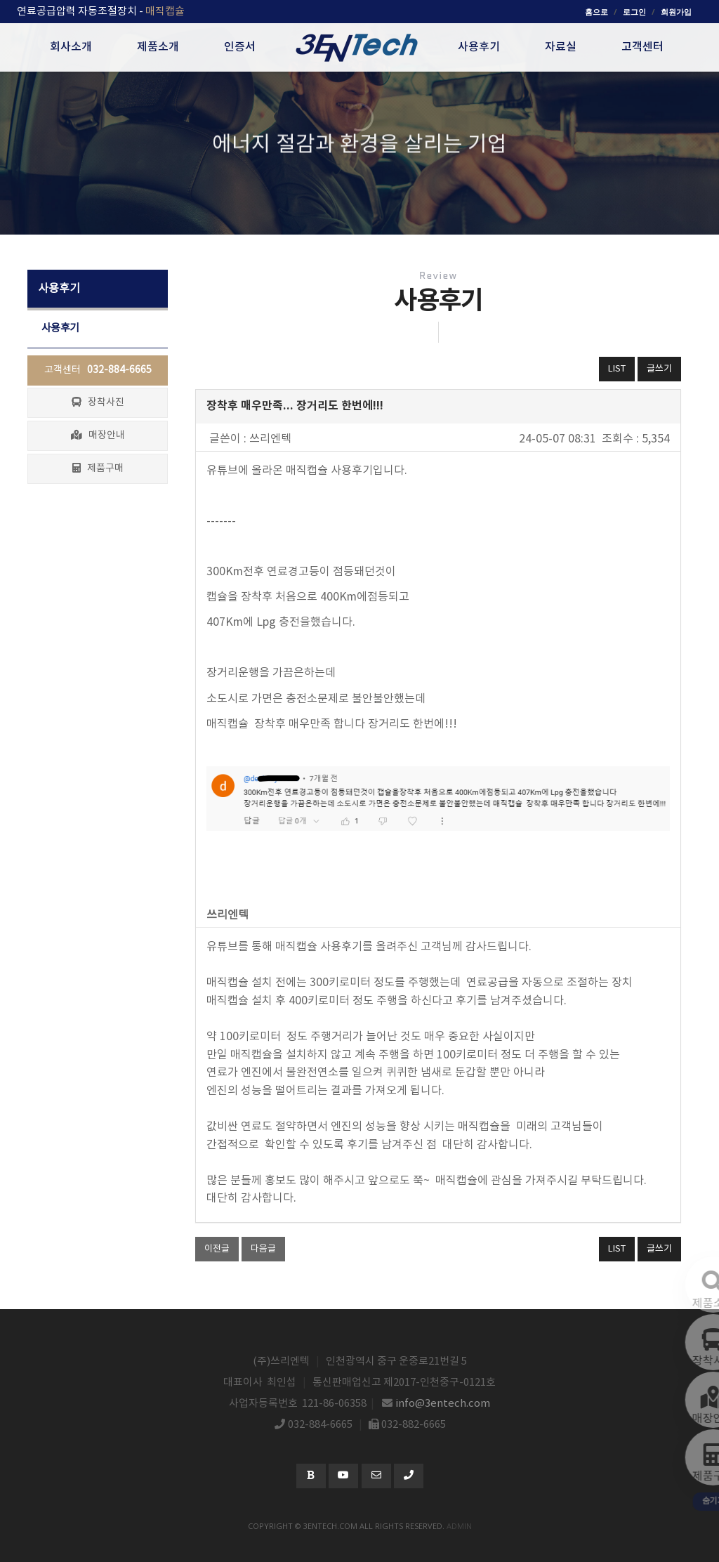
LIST (617, 369)
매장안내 (98, 435)
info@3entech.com (443, 1404)
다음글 (263, 1249)
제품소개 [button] (158, 47)
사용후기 (60, 328)
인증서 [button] (240, 47)
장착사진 (98, 402)
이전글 (217, 1249)
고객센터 (98, 370)
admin (459, 1526)
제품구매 (98, 468)
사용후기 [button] (479, 47)
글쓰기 (659, 369)
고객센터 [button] (642, 47)
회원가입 (676, 11)
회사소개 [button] (71, 47)
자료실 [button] (560, 47)
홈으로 (596, 11)
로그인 (634, 11)
